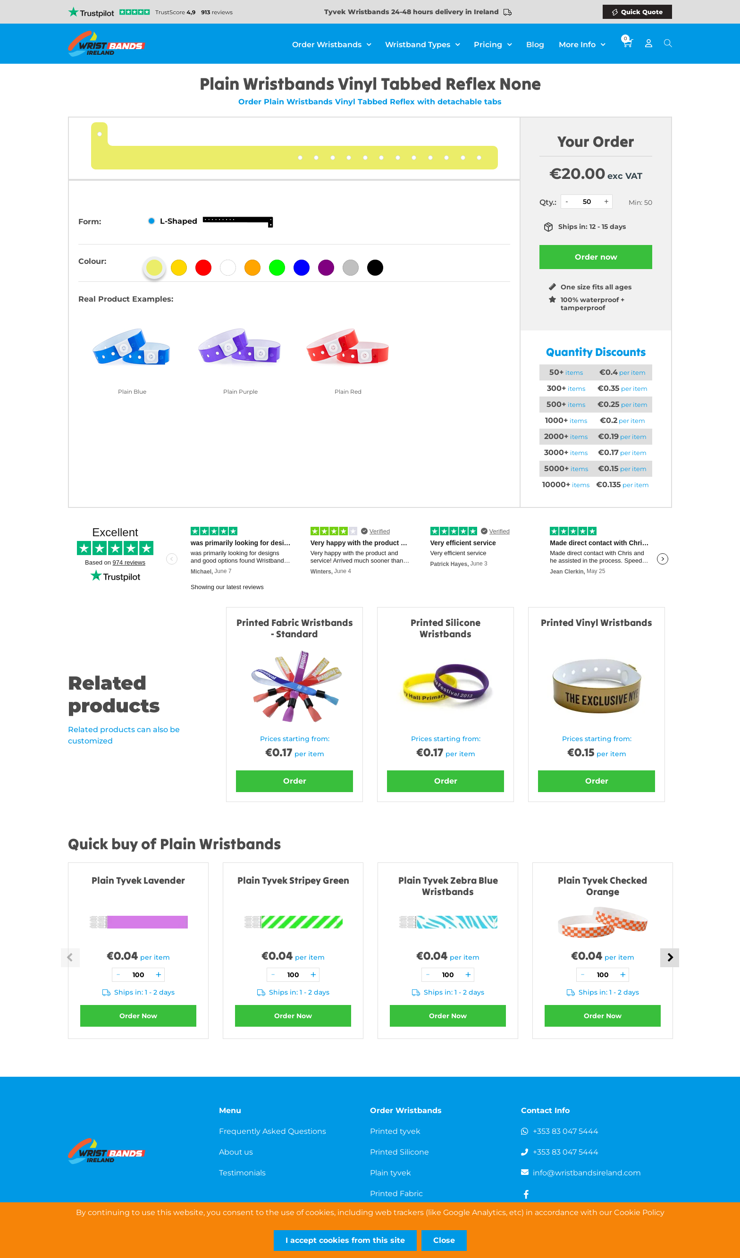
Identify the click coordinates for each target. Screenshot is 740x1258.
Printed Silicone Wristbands (445, 628)
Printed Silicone (399, 1152)
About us (236, 1152)
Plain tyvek (391, 1172)
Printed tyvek (395, 1131)
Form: (89, 221)
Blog (536, 43)
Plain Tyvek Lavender (138, 880)
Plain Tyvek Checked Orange (603, 885)
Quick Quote (642, 12)
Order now (596, 257)
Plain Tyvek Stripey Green (293, 880)
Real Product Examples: (125, 299)
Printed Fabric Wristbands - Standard (294, 628)
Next (669, 957)
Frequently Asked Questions (273, 1131)
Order (294, 781)
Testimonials (242, 1172)
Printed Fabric (396, 1193)
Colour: (92, 261)
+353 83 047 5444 (565, 1131)
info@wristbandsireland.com (587, 1172)
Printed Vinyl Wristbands (596, 622)
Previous (70, 957)
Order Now (138, 1016)
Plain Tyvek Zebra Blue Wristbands (448, 885)
